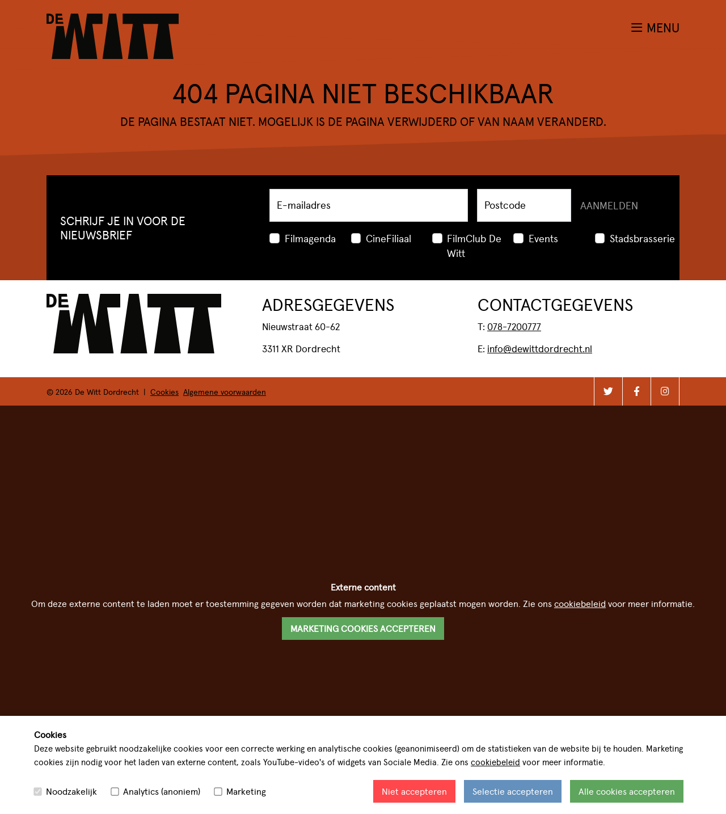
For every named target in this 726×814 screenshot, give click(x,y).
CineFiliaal (388, 238)
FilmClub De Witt (474, 245)
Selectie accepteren (512, 791)
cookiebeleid (495, 761)
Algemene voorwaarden (224, 391)
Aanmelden (609, 205)
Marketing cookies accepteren (363, 628)
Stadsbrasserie (642, 238)
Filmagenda (310, 238)
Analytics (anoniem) (161, 791)
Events (543, 238)
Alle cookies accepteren (627, 791)
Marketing (246, 791)
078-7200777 (514, 326)
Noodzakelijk (71, 791)
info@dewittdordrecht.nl (539, 348)
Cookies (164, 391)
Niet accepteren (414, 791)
